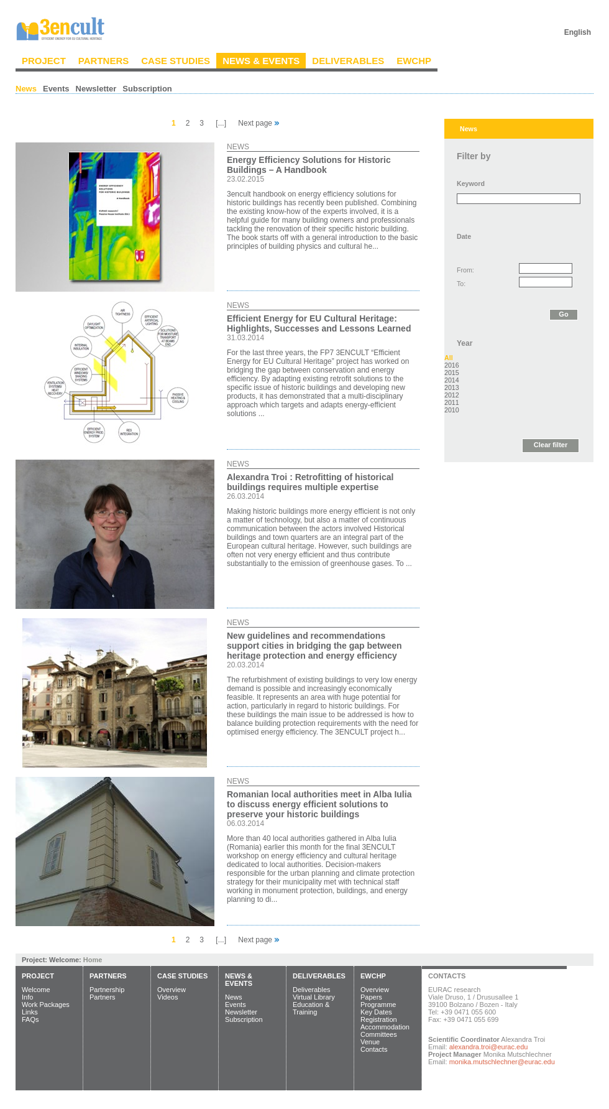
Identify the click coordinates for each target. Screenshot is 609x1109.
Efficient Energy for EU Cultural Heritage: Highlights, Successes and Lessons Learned (319, 323)
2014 (451, 380)
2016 (451, 365)
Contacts (373, 1049)
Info (27, 997)
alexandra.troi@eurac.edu (488, 1047)
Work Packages (46, 1004)
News (26, 88)
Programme (378, 1004)
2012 (451, 395)
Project (44, 60)
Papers (371, 997)
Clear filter (550, 444)
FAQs (30, 1019)
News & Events (261, 60)
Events (56, 88)
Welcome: (66, 959)
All (448, 357)
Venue (370, 1042)
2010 (451, 410)
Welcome (36, 989)
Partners (103, 60)
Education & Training (311, 1008)
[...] (221, 123)
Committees (378, 1034)
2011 (451, 402)
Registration (378, 1019)
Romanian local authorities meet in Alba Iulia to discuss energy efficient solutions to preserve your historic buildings (319, 804)
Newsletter (96, 88)
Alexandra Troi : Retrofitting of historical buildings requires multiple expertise (310, 482)
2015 (451, 372)
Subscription (147, 88)
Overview (171, 989)
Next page (258, 123)
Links (30, 1012)
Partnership (106, 989)
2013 (451, 387)
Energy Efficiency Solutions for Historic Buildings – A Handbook (309, 165)
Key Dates (376, 1012)
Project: (35, 959)
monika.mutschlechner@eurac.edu (502, 1061)
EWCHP (413, 60)
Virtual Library (314, 997)
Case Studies (175, 60)
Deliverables (348, 60)
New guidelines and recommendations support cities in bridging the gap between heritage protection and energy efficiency (314, 646)
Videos (167, 997)
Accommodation (385, 1027)
